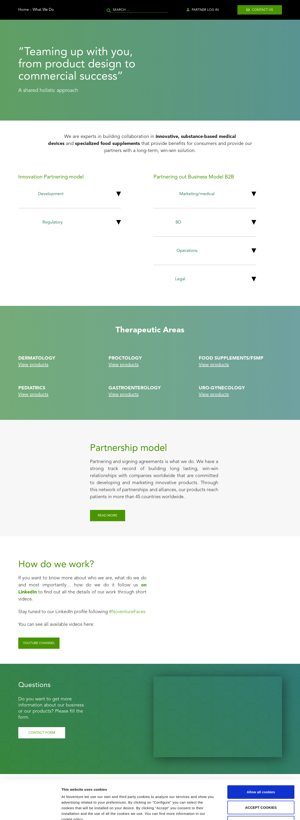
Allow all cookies (261, 758)
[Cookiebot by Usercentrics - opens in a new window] (30, 810)
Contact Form (41, 732)
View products (33, 365)
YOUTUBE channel (39, 643)
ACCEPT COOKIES (261, 774)
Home (23, 10)
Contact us (262, 9)
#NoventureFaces (127, 612)
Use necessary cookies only (260, 789)
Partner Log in (205, 9)
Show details (246, 811)
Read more (107, 515)
